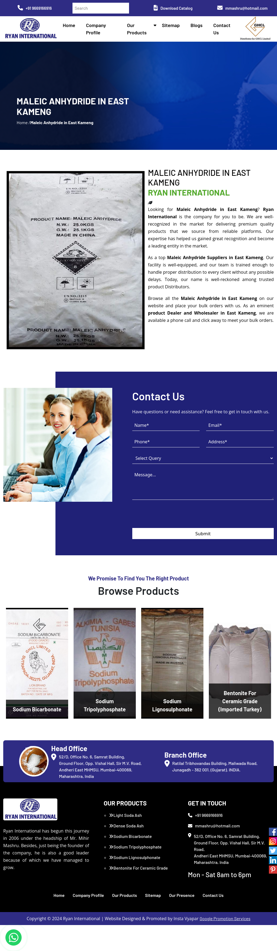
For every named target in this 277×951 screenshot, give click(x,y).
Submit (203, 533)
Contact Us (213, 895)
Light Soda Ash (125, 815)
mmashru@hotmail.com (242, 8)
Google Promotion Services (225, 918)
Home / (23, 122)
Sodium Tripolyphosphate (135, 846)
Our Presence (181, 895)
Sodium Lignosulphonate (134, 857)
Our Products (124, 895)
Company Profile (88, 895)
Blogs (196, 25)
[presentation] (173, 517)
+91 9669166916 (35, 8)
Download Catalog (173, 8)
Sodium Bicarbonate (130, 836)
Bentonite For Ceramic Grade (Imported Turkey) (138, 871)
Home (69, 25)
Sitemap (171, 25)
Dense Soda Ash (126, 825)
